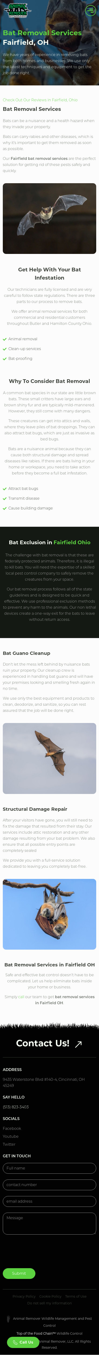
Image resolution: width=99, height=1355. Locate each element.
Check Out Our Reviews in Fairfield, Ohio (40, 100)
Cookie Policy (50, 1296)
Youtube (11, 1136)
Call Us (23, 1342)
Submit (19, 1273)
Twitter (9, 1144)
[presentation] (38, 1255)
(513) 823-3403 (16, 1107)
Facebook (12, 1128)
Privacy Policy (24, 1296)
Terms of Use (75, 1296)
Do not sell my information (49, 1303)
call (21, 997)
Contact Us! (49, 1043)
